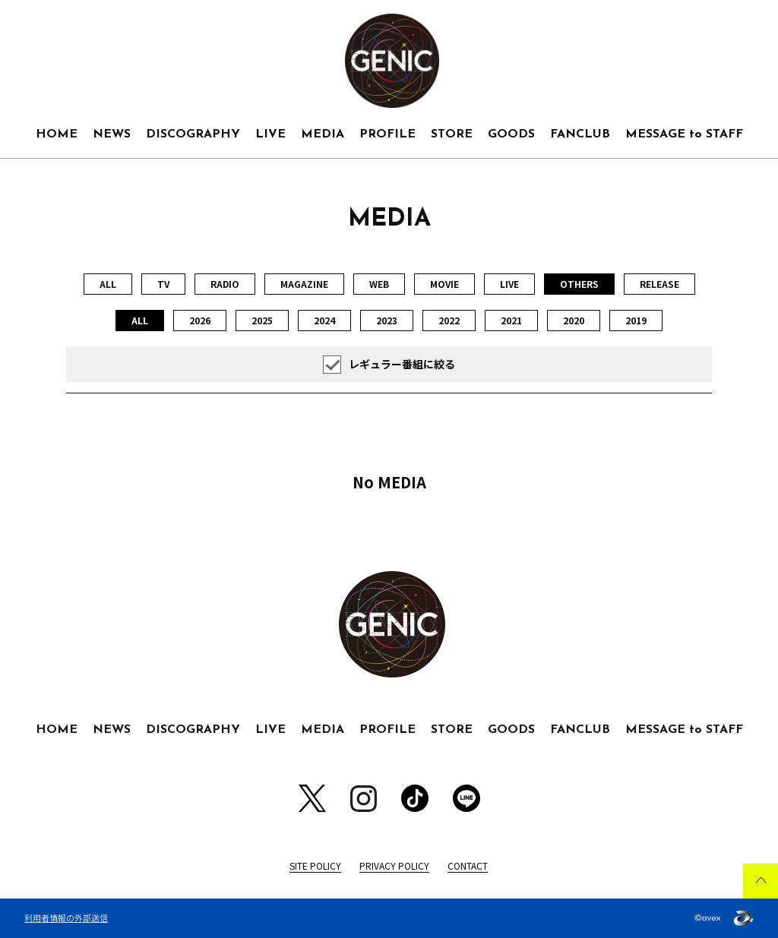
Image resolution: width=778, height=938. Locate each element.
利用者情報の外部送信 (66, 917)
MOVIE (444, 283)
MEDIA (322, 134)
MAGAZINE (304, 283)
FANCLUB (580, 134)
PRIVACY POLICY (394, 865)
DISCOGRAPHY (193, 134)
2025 (262, 320)
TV (163, 283)
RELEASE (659, 283)
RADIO (224, 283)
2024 (324, 320)
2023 (386, 320)
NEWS (112, 134)
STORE (452, 134)
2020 (573, 320)
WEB (379, 283)
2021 (511, 320)
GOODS (511, 134)
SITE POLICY (315, 865)
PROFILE (387, 134)
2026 (199, 320)
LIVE (270, 134)
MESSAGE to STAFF (684, 134)
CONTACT (468, 865)
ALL (108, 283)
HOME (56, 134)
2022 (449, 320)
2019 (636, 320)
